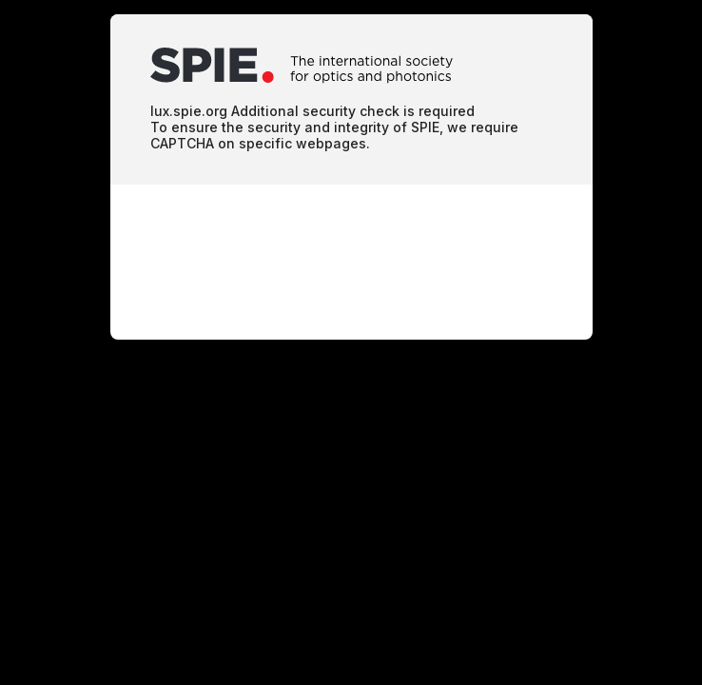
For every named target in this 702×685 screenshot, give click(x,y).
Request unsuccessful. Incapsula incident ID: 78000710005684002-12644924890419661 (351, 342)
